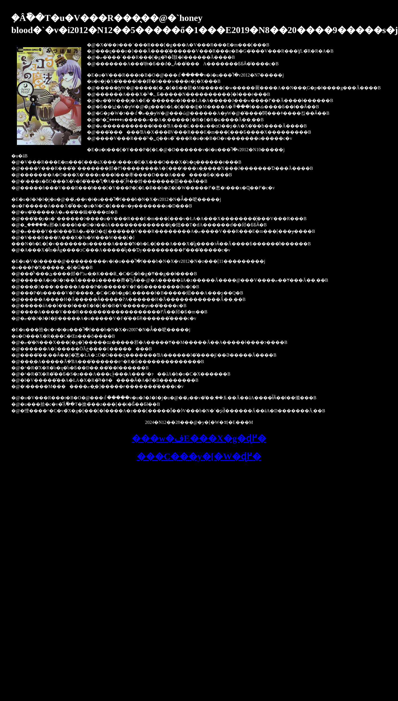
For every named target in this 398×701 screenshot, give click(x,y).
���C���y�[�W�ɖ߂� (199, 456)
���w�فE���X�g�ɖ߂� (199, 438)
